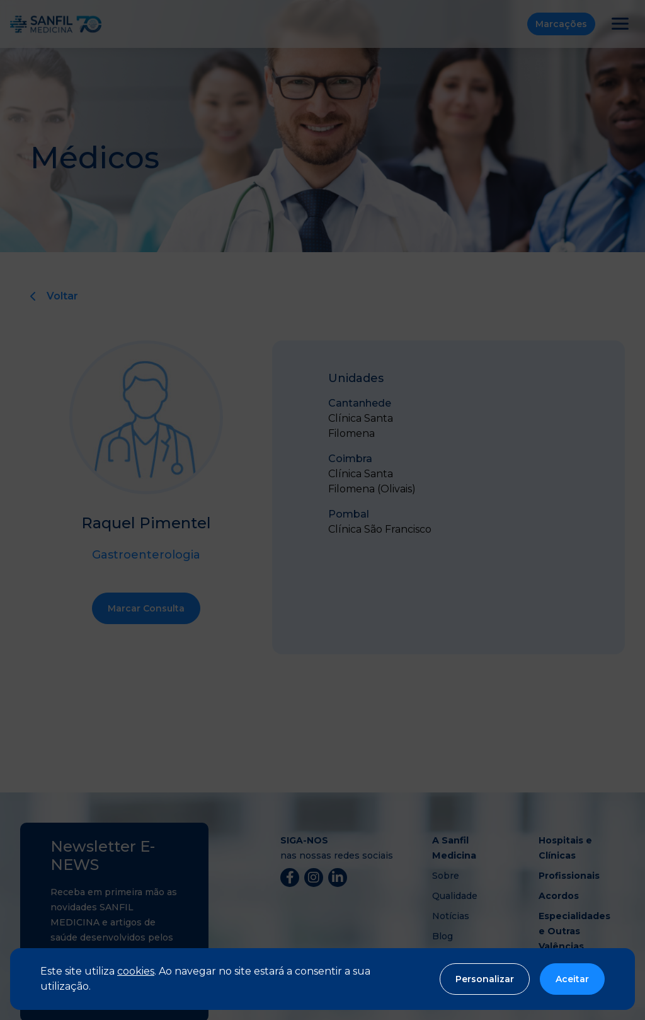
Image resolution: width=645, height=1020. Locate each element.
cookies (135, 971)
